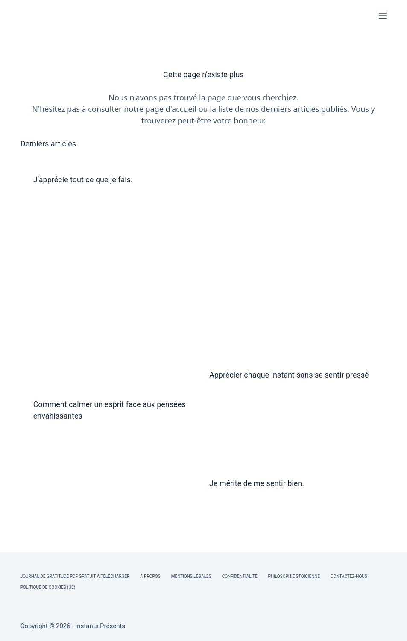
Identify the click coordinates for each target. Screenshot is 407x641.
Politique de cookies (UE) (48, 587)
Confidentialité (240, 576)
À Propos (150, 576)
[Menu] (383, 16)
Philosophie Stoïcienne (294, 576)
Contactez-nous (349, 576)
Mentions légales (191, 576)
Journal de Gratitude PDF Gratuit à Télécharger (75, 576)
